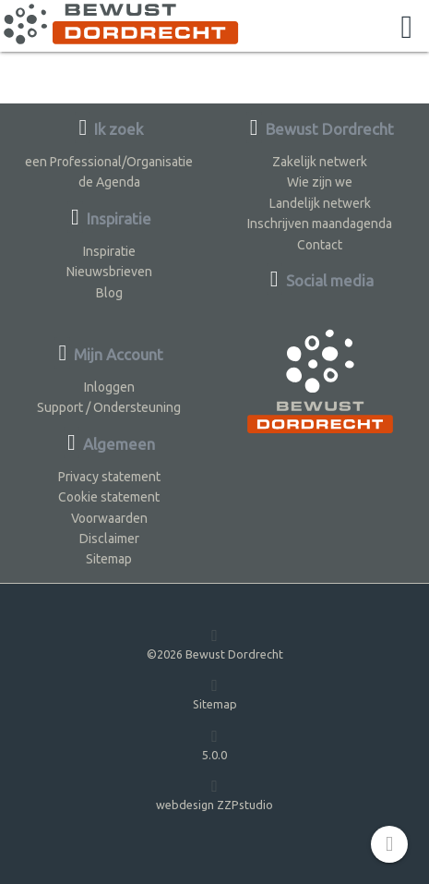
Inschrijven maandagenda (319, 223)
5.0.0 (214, 744)
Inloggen (109, 387)
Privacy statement (109, 476)
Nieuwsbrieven (109, 271)
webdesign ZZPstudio (214, 794)
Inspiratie (109, 251)
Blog (109, 292)
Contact (319, 244)
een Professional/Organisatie (109, 161)
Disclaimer (109, 538)
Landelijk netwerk (320, 203)
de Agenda (109, 182)
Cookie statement (109, 497)
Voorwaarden (109, 518)
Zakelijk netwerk (319, 161)
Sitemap (109, 558)
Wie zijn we (319, 182)
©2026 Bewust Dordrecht (215, 643)
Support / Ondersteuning (109, 407)
